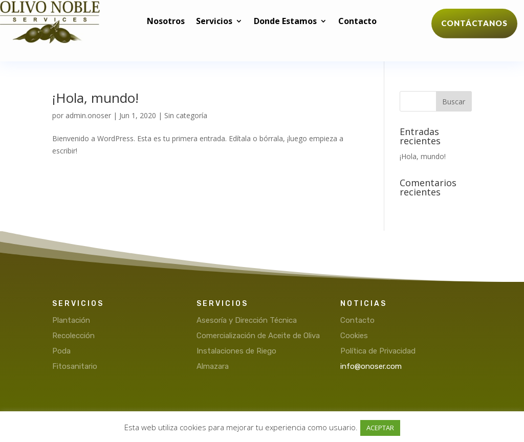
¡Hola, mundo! (95, 98)
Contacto (357, 22)
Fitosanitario (74, 366)
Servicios (214, 22)
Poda (61, 351)
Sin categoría (185, 115)
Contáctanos (474, 23)
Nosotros (166, 22)
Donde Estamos (285, 22)
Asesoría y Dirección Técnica (246, 320)
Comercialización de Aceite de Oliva (258, 335)
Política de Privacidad (378, 351)
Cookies (354, 335)
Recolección (73, 335)
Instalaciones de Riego (236, 351)
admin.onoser (88, 115)
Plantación (71, 320)
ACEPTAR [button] (380, 427)
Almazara (212, 366)
